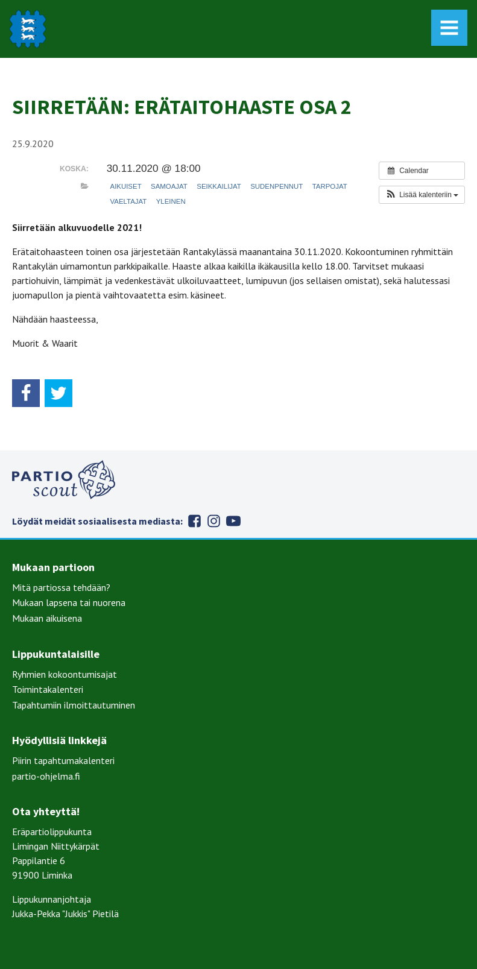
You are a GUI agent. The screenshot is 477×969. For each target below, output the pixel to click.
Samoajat (169, 186)
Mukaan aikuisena (47, 618)
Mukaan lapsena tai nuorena (68, 602)
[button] (421, 194)
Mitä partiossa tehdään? (61, 587)
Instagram (214, 521)
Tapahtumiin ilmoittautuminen (73, 705)
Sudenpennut (276, 186)
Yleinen (171, 201)
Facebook (195, 521)
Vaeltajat (128, 201)
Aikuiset (126, 186)
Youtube (233, 521)
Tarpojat (329, 186)
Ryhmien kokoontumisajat (64, 674)
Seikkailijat (219, 186)
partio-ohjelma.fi (46, 776)
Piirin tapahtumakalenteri (63, 760)
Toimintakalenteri (47, 689)
